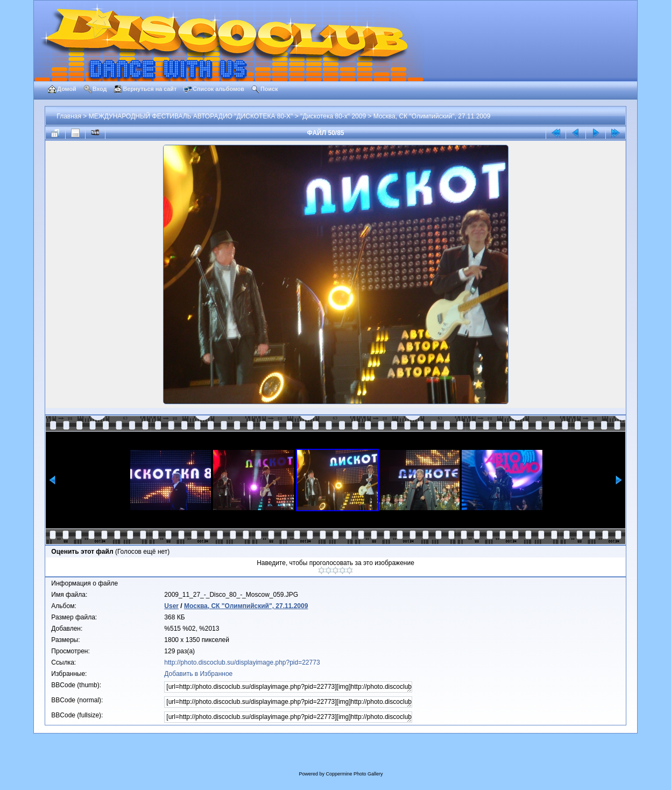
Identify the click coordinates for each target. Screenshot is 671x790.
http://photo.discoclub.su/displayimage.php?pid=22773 (242, 662)
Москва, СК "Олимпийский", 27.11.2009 (432, 116)
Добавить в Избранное (198, 674)
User (171, 606)
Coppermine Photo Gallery (354, 774)
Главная (68, 116)
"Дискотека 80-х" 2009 (333, 116)
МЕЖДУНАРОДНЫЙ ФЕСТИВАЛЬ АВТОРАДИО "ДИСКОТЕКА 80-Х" (191, 116)
